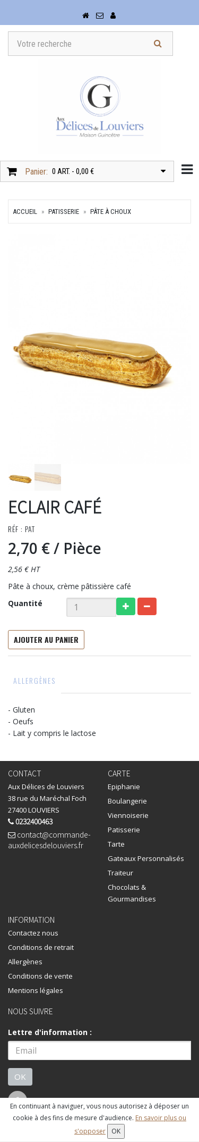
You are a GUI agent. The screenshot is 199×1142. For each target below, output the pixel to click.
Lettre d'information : (50, 1032)
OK (20, 1076)
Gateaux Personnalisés (146, 858)
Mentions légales (35, 990)
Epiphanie (124, 786)
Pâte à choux (110, 212)
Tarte (116, 844)
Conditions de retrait (41, 947)
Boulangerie (127, 801)
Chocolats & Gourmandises (132, 893)
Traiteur (120, 873)
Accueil (25, 212)
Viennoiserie (128, 815)
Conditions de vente (40, 976)
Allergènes (34, 680)
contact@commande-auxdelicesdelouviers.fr (49, 839)
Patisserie (63, 212)
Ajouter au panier (46, 639)
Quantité (25, 603)
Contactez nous (33, 933)
